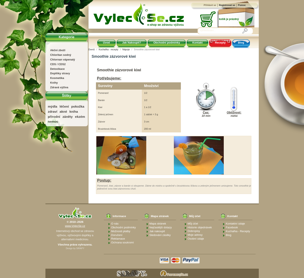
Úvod (106, 42)
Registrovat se (227, 5)
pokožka (77, 106)
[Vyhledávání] (221, 30)
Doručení (116, 235)
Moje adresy (195, 234)
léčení (64, 106)
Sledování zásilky (160, 235)
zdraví (52, 111)
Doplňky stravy (60, 73)
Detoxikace (57, 68)
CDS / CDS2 (58, 64)
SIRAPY (80, 248)
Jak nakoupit (157, 231)
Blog (241, 42)
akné (63, 111)
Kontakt (197, 42)
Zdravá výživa (59, 87)
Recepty (220, 42)
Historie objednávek (200, 227)
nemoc (53, 121)
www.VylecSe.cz (75, 225)
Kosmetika (57, 78)
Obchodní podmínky (166, 42)
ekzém (80, 116)
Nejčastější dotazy (160, 227)
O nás (115, 223)
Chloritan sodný (60, 54)
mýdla (52, 106)
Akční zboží (57, 50)
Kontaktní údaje (235, 223)
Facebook (232, 227)
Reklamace (118, 238)
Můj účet (193, 223)
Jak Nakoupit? (131, 42)
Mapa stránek (157, 223)
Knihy (54, 82)
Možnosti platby (120, 231)
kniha (73, 111)
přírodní (54, 116)
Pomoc (242, 5)
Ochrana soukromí (122, 242)
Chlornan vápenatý (62, 59)
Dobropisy (194, 231)
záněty (67, 116)
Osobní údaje (196, 238)
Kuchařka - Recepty (238, 231)
